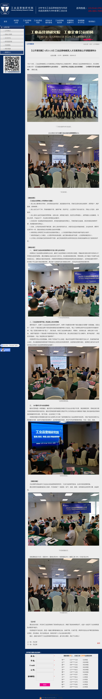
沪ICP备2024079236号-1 (51, 695)
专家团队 (8, 45)
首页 (90, 44)
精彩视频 (8, 48)
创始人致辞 (8, 34)
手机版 (60, 698)
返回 (98, 643)
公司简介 (8, 31)
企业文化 (8, 38)
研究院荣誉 (8, 41)
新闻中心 (8, 52)
